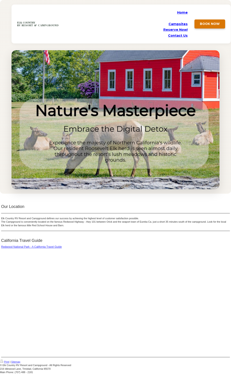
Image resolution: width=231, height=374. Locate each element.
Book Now (210, 24)
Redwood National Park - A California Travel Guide (31, 246)
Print (4, 361)
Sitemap (15, 361)
